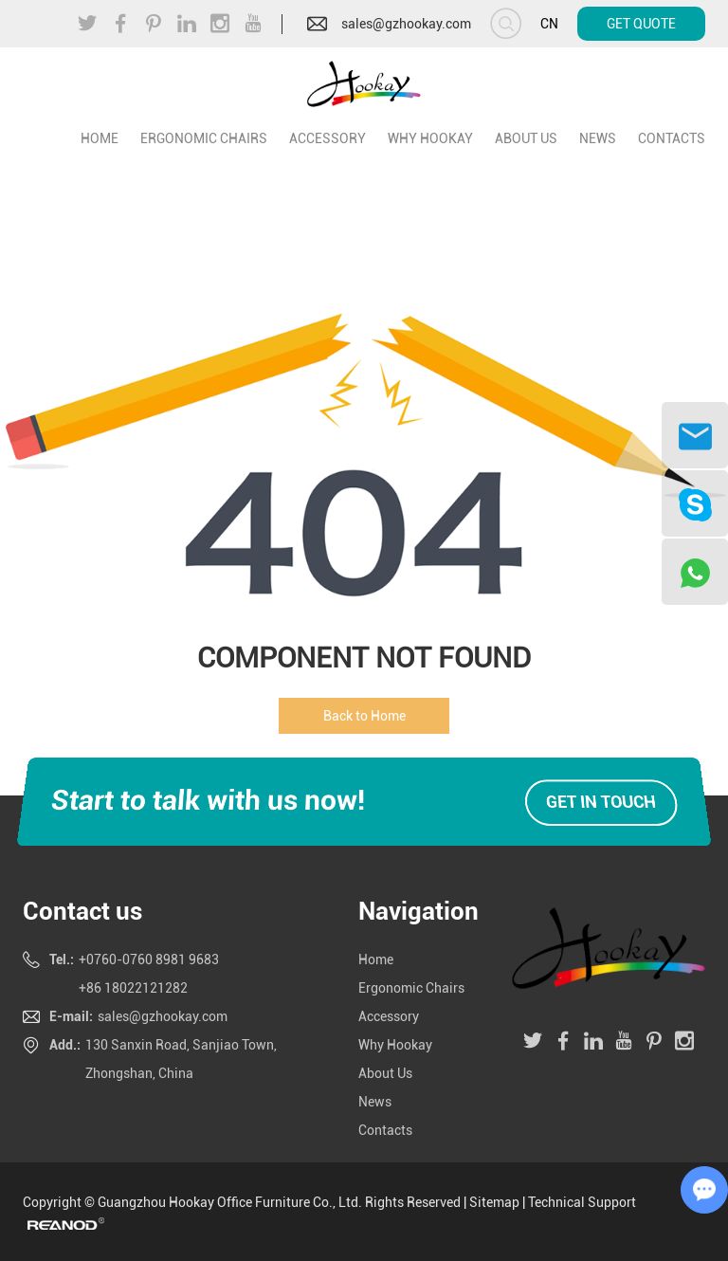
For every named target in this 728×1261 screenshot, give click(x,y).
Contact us (82, 911)
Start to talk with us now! (207, 799)
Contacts (671, 138)
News (597, 138)
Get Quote (641, 23)
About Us (526, 138)
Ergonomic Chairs (203, 138)
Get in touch (601, 802)
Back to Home (364, 715)
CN (549, 23)
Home (375, 959)
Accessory (327, 138)
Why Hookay (430, 138)
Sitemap (494, 1202)
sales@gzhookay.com (406, 23)
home (99, 138)
